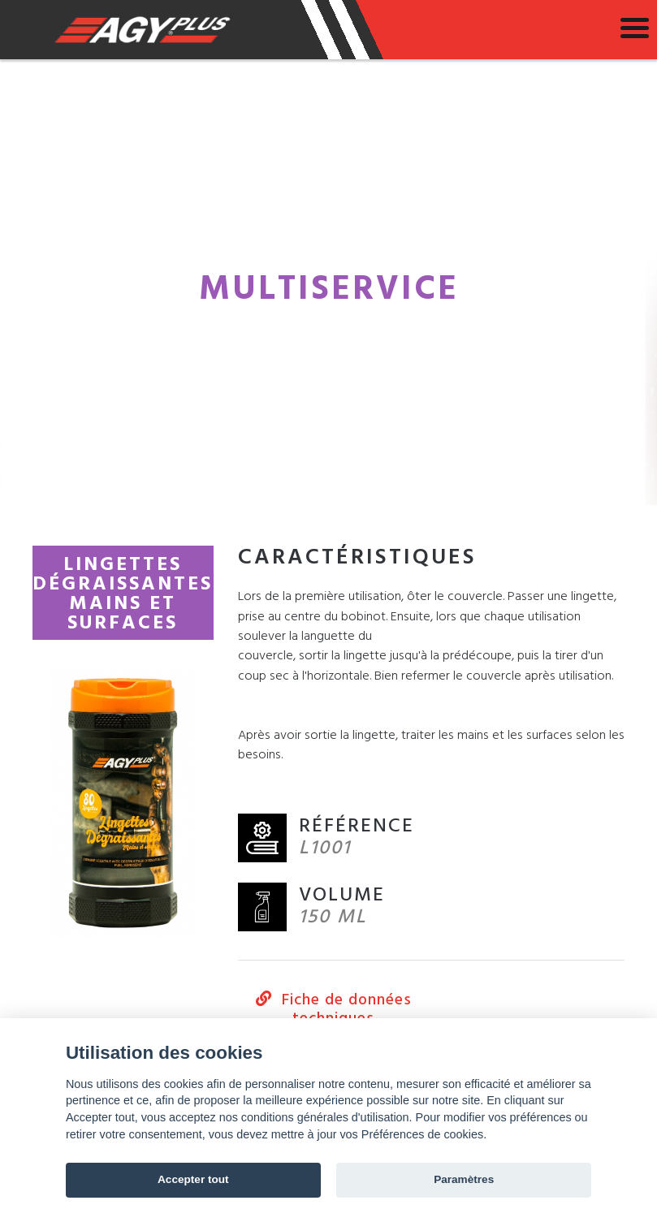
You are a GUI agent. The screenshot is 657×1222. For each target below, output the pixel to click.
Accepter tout (193, 1179)
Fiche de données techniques (334, 1009)
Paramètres (464, 1179)
